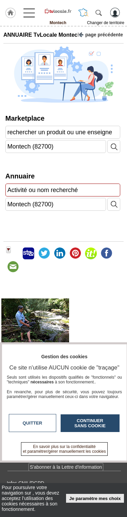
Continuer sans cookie (90, 423)
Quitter (32, 423)
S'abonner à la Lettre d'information (66, 467)
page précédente (101, 34)
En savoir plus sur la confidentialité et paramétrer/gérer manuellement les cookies (64, 449)
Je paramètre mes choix (95, 498)
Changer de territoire (105, 22)
